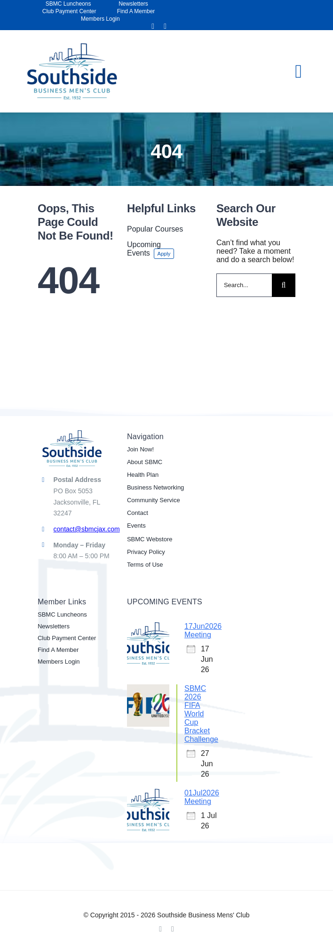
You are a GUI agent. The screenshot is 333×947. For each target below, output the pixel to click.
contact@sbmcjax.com (87, 529)
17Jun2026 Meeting (203, 630)
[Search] (283, 285)
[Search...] (244, 285)
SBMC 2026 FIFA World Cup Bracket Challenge (201, 713)
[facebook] (152, 26)
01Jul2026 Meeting (201, 797)
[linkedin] (165, 26)
